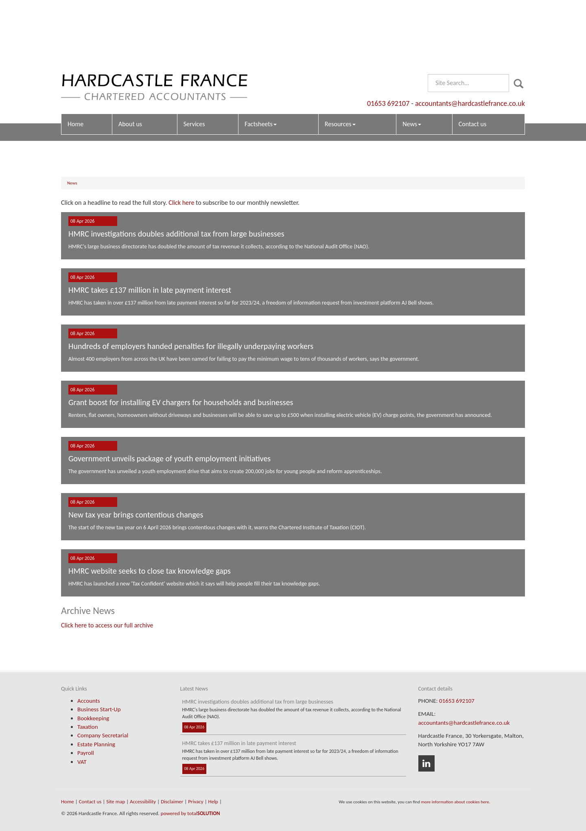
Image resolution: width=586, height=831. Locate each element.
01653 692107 (388, 38)
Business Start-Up (99, 709)
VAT (82, 761)
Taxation (87, 726)
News (411, 59)
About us (130, 59)
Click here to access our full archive (107, 625)
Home (75, 59)
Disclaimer (172, 801)
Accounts (88, 700)
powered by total (190, 813)
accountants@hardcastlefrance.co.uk (470, 38)
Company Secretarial (102, 735)
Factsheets (261, 59)
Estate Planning (96, 744)
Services (194, 59)
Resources (340, 59)
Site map (115, 801)
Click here (181, 202)
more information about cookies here (455, 802)
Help (213, 801)
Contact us (472, 59)
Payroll (85, 752)
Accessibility (143, 801)
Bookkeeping (93, 718)
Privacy (195, 801)
